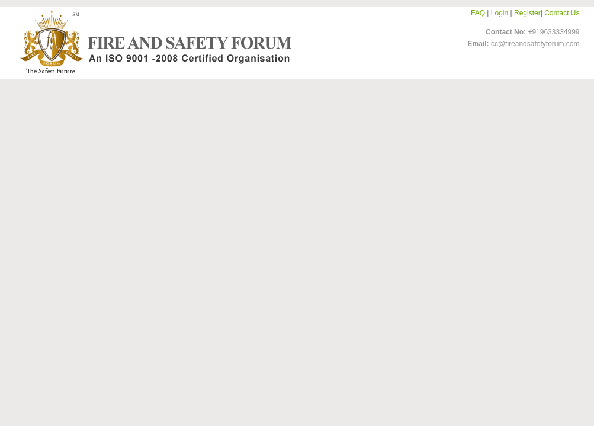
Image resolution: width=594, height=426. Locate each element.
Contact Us (561, 13)
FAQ (478, 13)
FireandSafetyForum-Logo (152, 42)
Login (499, 13)
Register (527, 13)
